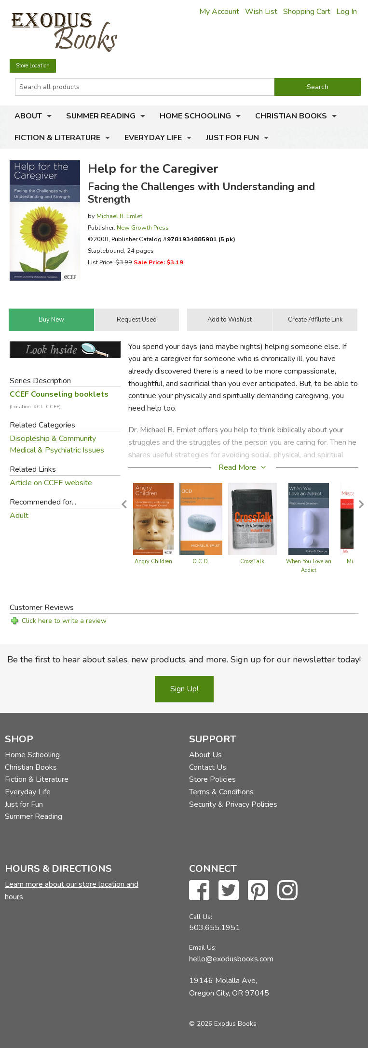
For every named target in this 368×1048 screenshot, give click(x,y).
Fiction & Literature (57, 137)
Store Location (33, 65)
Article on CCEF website (51, 483)
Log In (346, 11)
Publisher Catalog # (173, 239)
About (28, 116)
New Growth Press (143, 227)
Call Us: (200, 916)
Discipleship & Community (53, 438)
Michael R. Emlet (119, 216)
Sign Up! (184, 689)
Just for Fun (232, 137)
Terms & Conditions (221, 792)
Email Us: (203, 947)
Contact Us (207, 767)
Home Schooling (195, 116)
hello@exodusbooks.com (231, 959)
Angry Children (153, 561)
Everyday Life (153, 137)
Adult (19, 515)
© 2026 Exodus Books (223, 1023)
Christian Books (291, 116)
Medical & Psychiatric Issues (57, 450)
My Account (219, 11)
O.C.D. (200, 561)
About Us (205, 755)
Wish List (261, 11)
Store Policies (212, 779)
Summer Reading (101, 116)
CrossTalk (252, 561)
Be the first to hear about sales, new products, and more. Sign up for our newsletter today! (184, 659)
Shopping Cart (306, 11)
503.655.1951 (214, 927)
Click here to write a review (64, 620)
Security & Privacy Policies (233, 804)
